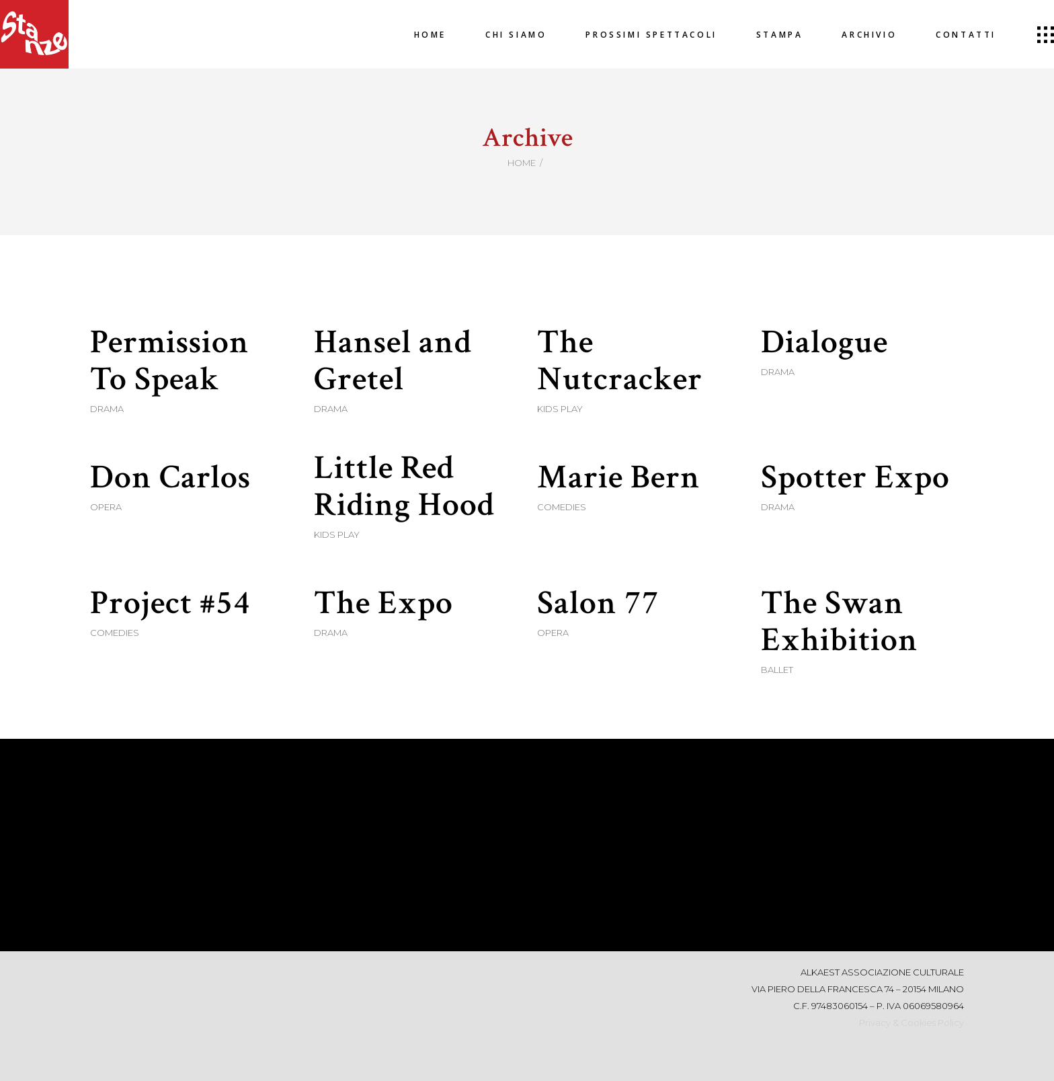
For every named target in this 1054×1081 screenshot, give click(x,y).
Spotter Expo (855, 477)
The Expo (383, 603)
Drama (107, 408)
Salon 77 (598, 603)
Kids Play (560, 408)
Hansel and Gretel (393, 361)
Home (522, 162)
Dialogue (824, 342)
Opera (106, 507)
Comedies (561, 507)
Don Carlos (170, 477)
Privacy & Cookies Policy (911, 1022)
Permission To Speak (169, 361)
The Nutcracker (619, 361)
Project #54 (170, 603)
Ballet (777, 669)
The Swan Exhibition (839, 622)
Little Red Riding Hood (404, 486)
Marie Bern (618, 477)
